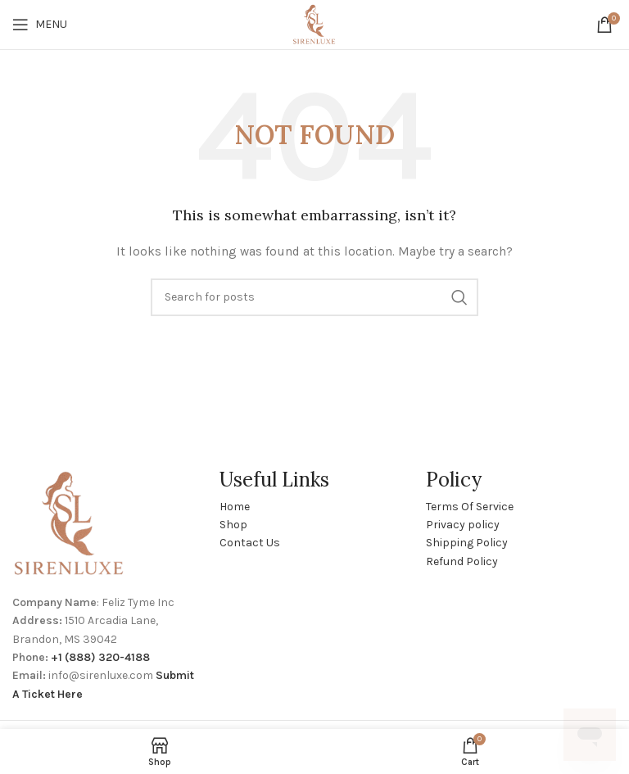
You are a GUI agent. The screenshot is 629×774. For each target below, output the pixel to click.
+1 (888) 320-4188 (100, 657)
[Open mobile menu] (39, 24)
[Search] (314, 297)
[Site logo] (314, 23)
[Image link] (69, 523)
